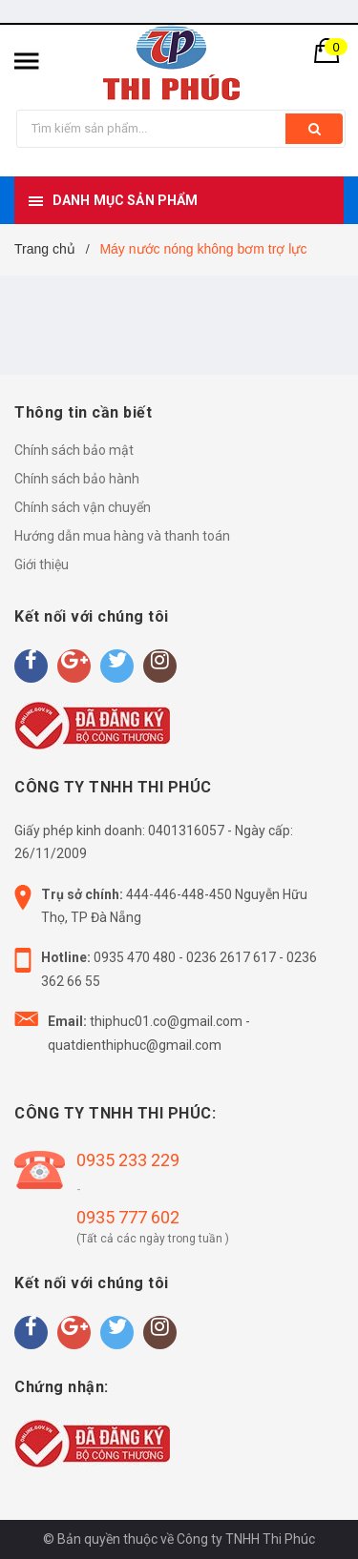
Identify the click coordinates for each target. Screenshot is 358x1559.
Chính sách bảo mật (74, 450)
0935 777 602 (127, 1217)
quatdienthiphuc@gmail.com (134, 1045)
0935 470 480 (135, 957)
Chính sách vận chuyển (82, 507)
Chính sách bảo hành (76, 478)
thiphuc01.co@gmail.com (166, 1021)
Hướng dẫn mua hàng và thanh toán (122, 536)
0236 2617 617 (231, 957)
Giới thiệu (41, 564)
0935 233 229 (127, 1160)
